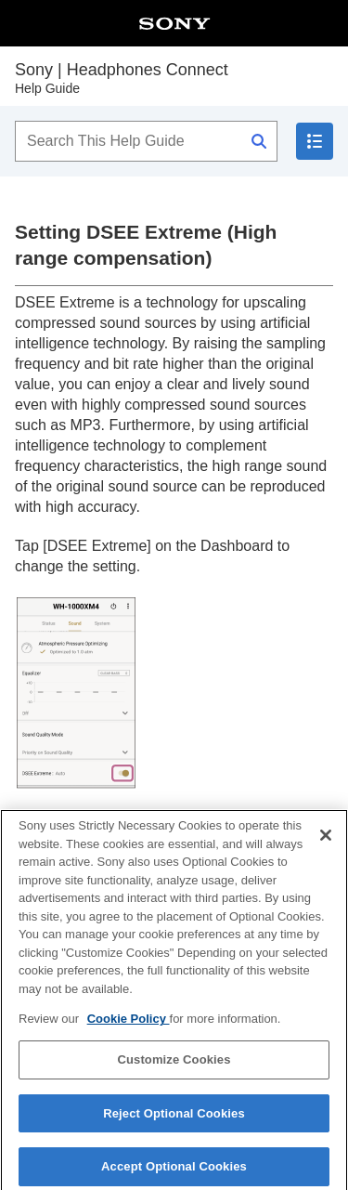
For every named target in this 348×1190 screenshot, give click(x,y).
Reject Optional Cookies (174, 1118)
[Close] (325, 839)
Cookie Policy (128, 1024)
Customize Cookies (173, 1064)
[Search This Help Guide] (146, 141)
